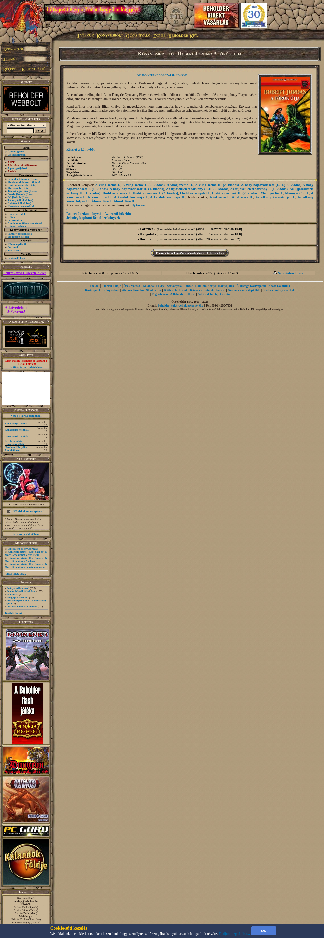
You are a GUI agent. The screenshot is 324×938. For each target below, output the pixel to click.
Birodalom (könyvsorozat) (23, 548)
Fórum (220, 290)
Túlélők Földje (111, 286)
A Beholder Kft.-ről (182, 294)
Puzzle (188, 286)
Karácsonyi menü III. (17, 423)
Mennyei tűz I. (271, 193)
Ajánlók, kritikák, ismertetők (25, 222)
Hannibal (12, 594)
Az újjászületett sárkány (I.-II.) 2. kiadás (197, 189)
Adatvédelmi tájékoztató (214, 294)
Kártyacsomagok (18, 184)
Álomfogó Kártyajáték (251, 286)
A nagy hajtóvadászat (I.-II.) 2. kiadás (270, 185)
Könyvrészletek (17, 225)
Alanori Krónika (133, 290)
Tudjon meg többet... (234, 934)
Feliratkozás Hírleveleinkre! (24, 273)
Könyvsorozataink (202, 290)
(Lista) (34, 178)
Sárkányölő (174, 286)
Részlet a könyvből (80, 149)
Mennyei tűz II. (297, 193)
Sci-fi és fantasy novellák (279, 290)
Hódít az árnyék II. (195, 193)
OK (263, 931)
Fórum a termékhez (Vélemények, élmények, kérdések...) (190, 252)
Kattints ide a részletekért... (26, 366)
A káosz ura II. (100, 197)
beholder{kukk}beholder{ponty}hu (180, 305)
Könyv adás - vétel (18, 588)
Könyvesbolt (111, 290)
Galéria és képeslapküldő (244, 290)
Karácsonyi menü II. (17, 429)
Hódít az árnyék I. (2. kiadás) (155, 193)
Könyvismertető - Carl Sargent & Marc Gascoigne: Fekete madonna (26, 565)
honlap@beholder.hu (26, 901)
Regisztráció (160, 294)
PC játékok (14, 197)
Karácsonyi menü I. (16, 435)
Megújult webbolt (17, 597)
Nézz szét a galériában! (26, 533)
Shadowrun (153, 290)
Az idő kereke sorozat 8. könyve (162, 75)
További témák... (14, 613)
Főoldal (94, 286)
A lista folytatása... (15, 573)
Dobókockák (15, 203)
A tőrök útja (197, 197)
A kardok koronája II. (167, 197)
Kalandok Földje (153, 286)
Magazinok (14, 187)
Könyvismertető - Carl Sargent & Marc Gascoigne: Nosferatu (26, 559)
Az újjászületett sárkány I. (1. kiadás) (259, 189)
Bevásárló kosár (17, 257)
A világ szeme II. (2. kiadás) (217, 185)
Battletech (170, 290)
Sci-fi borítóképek (18, 236)
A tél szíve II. (242, 197)
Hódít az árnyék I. (117, 193)
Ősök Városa (132, 286)
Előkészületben (17, 154)
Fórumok (13, 247)
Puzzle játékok (16, 194)
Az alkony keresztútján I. (275, 197)
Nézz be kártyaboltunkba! (26, 415)
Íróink (11, 216)
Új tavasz (138, 205)
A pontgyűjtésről (18, 168)
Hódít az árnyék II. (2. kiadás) (235, 193)
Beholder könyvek (18, 178)
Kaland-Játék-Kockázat (21, 591)
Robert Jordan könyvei (83, 214)
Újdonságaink (16, 151)
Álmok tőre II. (124, 201)
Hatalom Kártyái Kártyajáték (214, 286)
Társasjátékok (16, 200)
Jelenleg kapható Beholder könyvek (93, 218)
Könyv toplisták (17, 244)
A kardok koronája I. (131, 197)
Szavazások (14, 250)
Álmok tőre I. (101, 201)
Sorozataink (15, 219)
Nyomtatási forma (290, 273)
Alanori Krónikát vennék (22, 606)
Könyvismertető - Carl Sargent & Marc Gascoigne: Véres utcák (26, 553)
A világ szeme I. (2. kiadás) (143, 185)
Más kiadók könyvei (20, 181)
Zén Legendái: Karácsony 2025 (14, 442)
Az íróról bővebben (118, 214)
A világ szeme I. (107, 185)
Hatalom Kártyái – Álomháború (16, 449)
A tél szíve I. (219, 197)
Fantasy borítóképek (20, 233)
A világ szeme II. (180, 185)
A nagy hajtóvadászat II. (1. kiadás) (137, 189)
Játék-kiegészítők (18, 191)
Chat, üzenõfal (16, 213)
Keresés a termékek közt (22, 206)
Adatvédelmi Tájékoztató (16, 309)
